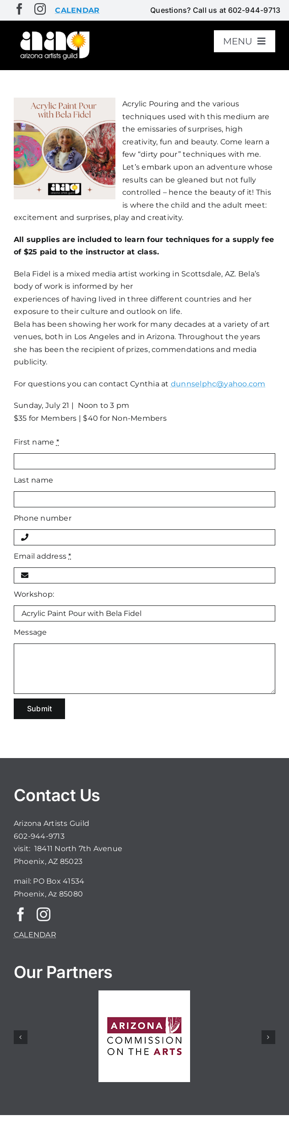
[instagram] (40, 9)
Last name (33, 480)
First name (36, 442)
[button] (20, 1037)
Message (30, 632)
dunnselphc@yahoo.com (218, 383)
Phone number (42, 518)
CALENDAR (35, 934)
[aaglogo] (54, 32)
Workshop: (34, 594)
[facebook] (19, 9)
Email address (42, 556)
